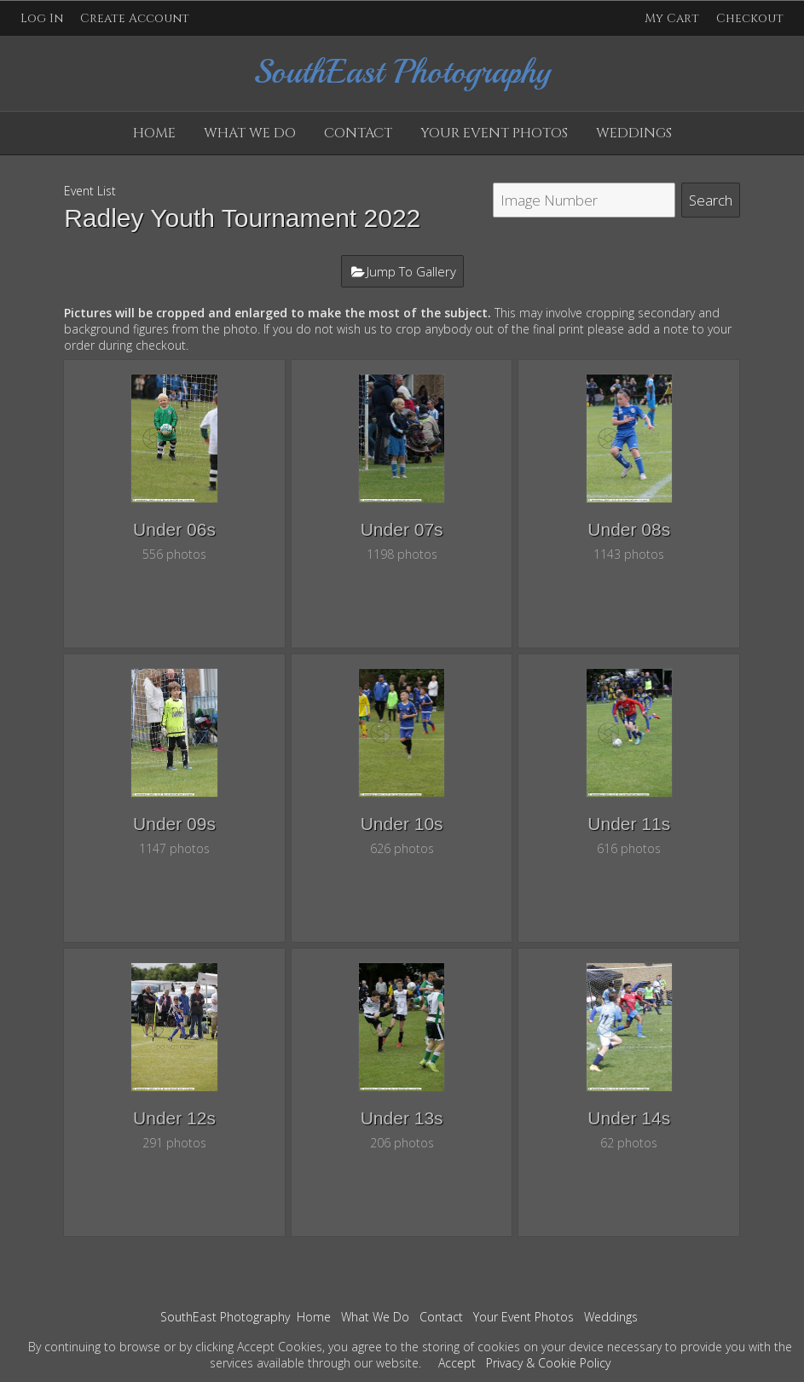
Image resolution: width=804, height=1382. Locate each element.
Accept (457, 1363)
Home (154, 133)
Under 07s (402, 529)
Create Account (134, 18)
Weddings (634, 133)
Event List (90, 191)
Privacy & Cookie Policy (548, 1363)
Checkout (750, 18)
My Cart (674, 18)
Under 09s (174, 823)
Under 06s (174, 529)
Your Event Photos (494, 133)
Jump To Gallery (411, 271)
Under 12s (174, 1118)
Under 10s (402, 823)
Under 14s (628, 1118)
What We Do (250, 133)
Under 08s (628, 529)
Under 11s (628, 823)
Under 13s (402, 1118)
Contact (358, 133)
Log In (41, 18)
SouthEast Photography (225, 1317)
